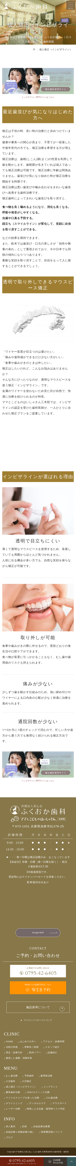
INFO (9, 1129)
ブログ (9, 1147)
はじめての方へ (28, 1051)
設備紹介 (52, 1062)
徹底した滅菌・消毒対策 (19, 1068)
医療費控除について (52, 1142)
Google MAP (38, 937)
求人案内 (10, 1136)
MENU (10, 1078)
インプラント (50, 1097)
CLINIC (12, 1044)
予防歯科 (29, 1086)
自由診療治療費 (41, 1136)
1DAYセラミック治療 (38, 1102)
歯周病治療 (46, 1086)
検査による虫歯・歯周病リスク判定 (46, 1119)
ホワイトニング (14, 1113)
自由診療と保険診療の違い (20, 1142)
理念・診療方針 (14, 1062)
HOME (9, 1051)
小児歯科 (10, 1091)
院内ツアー (35, 1062)
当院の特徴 (12, 1057)
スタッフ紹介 (52, 1057)
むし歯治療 (12, 1086)
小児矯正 (27, 1091)
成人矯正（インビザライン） (21, 1097)
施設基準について (38, 1016)
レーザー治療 (13, 1119)
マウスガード (59, 1113)
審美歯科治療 (13, 1102)
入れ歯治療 (52, 1108)
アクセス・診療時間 (54, 1051)
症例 (24, 1136)
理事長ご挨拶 (31, 1057)
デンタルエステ (37, 1113)
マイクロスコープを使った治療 (22, 1108)
